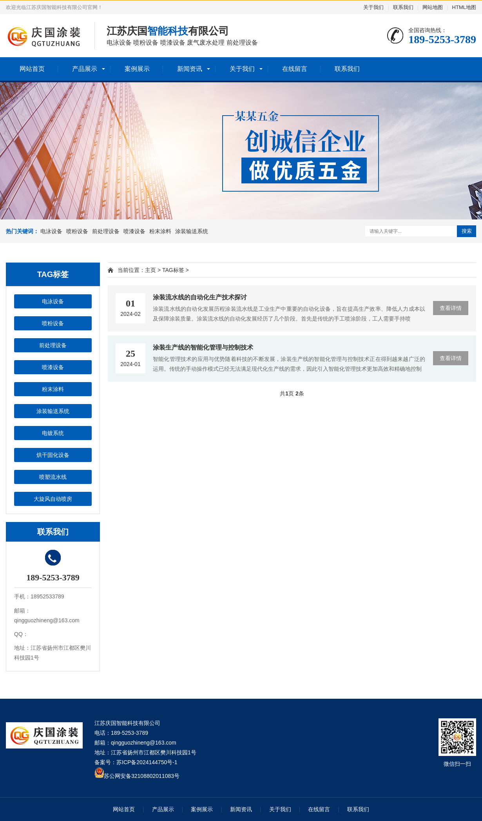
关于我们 (373, 7)
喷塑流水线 (53, 477)
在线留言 (294, 68)
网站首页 (32, 68)
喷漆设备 (134, 231)
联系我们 (403, 7)
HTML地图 (464, 7)
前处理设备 (106, 231)
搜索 (467, 231)
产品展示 (84, 68)
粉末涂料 (160, 231)
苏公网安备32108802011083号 (141, 776)
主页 (150, 270)
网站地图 (432, 7)
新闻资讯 (189, 68)
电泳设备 (51, 231)
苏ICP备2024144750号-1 (147, 762)
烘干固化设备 (52, 455)
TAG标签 (173, 270)
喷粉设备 (77, 231)
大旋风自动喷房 (53, 499)
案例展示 (137, 68)
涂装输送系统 (191, 231)
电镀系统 (53, 433)
